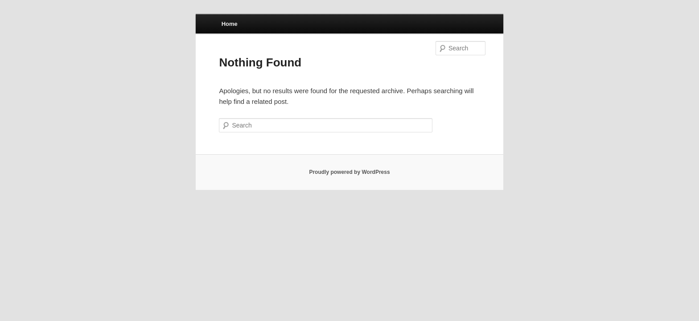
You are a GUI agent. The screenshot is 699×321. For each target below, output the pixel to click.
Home (230, 24)
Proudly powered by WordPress (349, 172)
